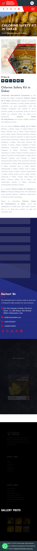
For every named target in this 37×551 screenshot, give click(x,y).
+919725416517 (8, 322)
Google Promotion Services (23, 549)
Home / (4, 33)
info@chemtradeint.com (11, 317)
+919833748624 (8, 326)
